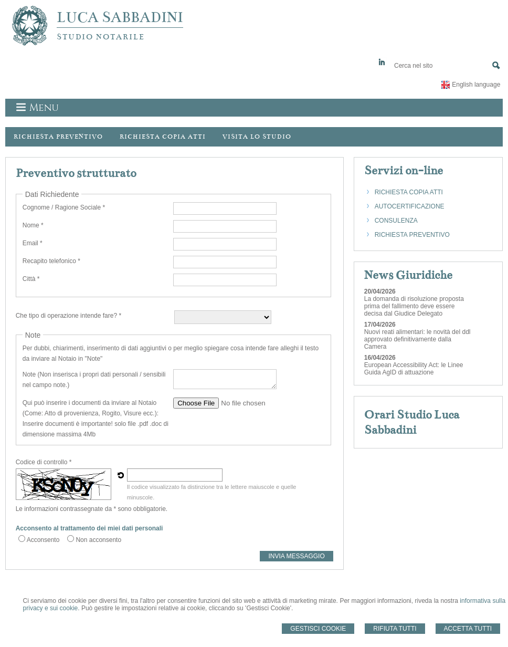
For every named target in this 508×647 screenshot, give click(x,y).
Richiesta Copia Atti (163, 136)
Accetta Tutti (468, 628)
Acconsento (43, 540)
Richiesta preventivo (58, 136)
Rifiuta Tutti (394, 628)
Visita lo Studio (257, 136)
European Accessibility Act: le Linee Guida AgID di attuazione (413, 368)
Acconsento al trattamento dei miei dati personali (89, 528)
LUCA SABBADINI (120, 17)
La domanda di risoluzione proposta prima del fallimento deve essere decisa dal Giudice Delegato (414, 306)
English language (476, 84)
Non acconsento (98, 540)
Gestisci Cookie (318, 628)
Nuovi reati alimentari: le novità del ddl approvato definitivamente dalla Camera (417, 339)
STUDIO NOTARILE (101, 36)
